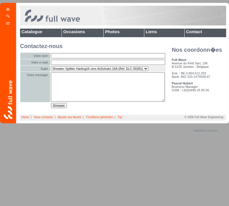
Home (25, 117)
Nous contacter (43, 117)
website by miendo (206, 130)
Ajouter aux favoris (69, 117)
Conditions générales (99, 117)
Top (120, 117)
